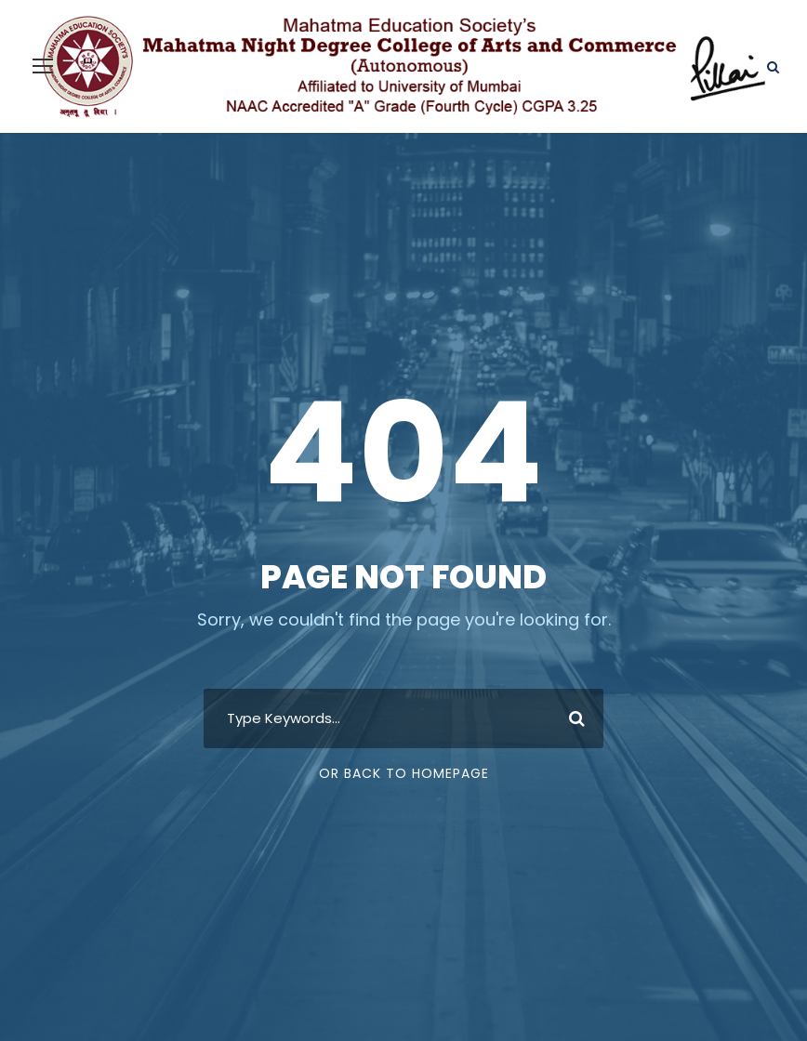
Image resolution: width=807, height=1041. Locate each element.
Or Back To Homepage (404, 773)
